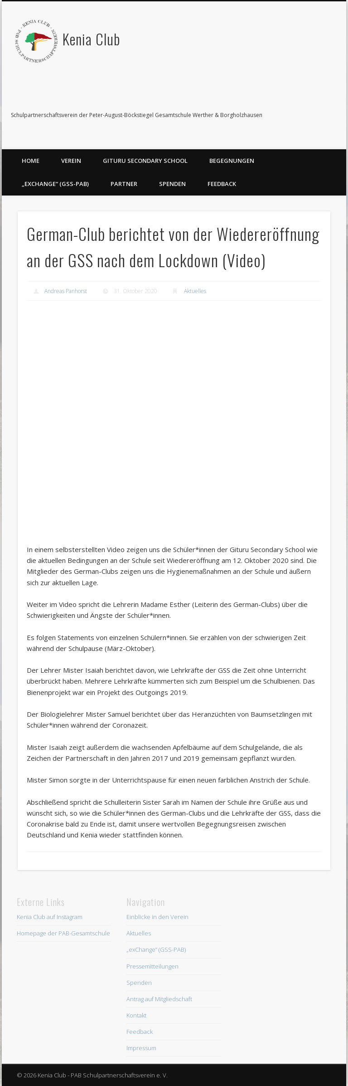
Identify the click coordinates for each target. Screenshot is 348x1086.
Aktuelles (195, 291)
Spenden (172, 184)
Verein (71, 161)
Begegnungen (231, 161)
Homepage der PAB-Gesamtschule (63, 933)
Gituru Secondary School (145, 161)
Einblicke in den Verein (157, 917)
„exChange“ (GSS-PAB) (55, 184)
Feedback (222, 184)
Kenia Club (91, 38)
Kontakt (136, 1015)
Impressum (141, 1048)
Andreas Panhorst (65, 291)
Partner (124, 184)
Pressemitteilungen (152, 966)
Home (30, 161)
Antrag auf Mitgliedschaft (159, 999)
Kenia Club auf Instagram (49, 917)
